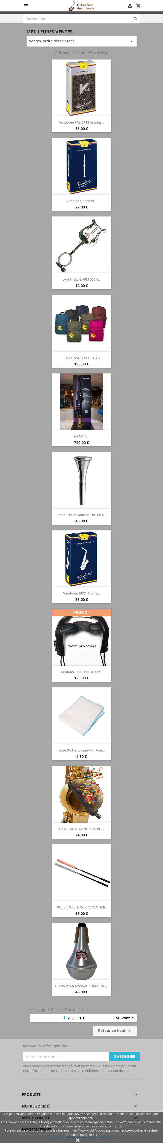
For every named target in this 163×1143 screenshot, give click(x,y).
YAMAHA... (81, 436)
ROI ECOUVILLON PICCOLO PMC (81, 907)
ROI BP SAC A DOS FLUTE (82, 358)
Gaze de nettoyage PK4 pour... (81, 750)
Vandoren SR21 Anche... (81, 593)
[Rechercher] (81, 18)
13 (81, 1018)
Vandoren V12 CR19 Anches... (81, 122)
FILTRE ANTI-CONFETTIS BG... (81, 829)
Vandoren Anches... (82, 201)
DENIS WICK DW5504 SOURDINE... (81, 986)
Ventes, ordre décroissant (81, 41)
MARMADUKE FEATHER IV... (81, 672)
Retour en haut (115, 1031)
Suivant (125, 1018)
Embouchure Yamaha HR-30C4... (81, 515)
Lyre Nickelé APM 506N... (82, 279)
